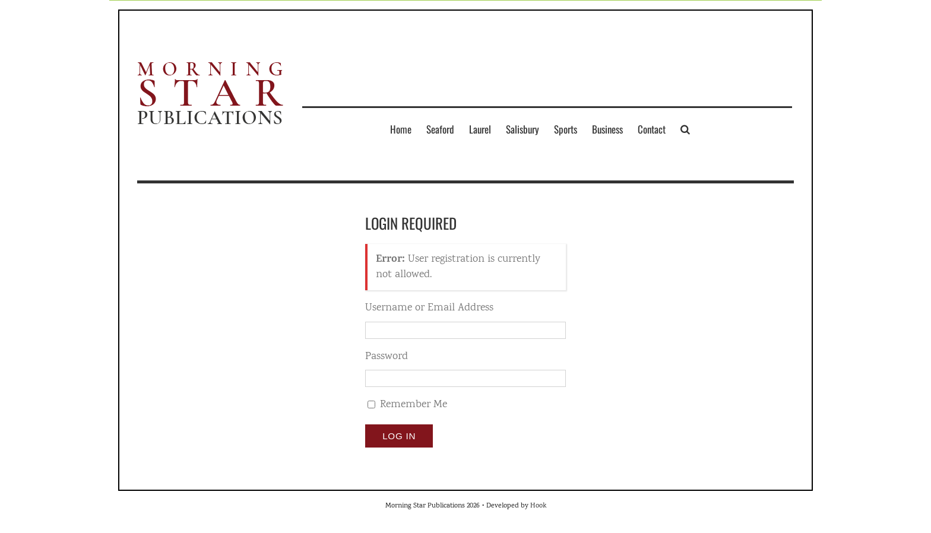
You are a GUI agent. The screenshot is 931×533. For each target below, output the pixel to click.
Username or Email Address (429, 308)
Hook (538, 506)
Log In (399, 436)
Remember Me (413, 405)
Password (386, 357)
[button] (685, 129)
